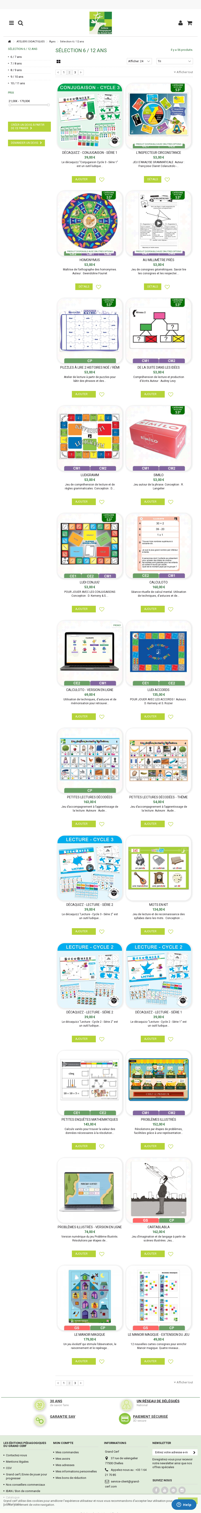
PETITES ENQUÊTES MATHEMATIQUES (90, 1119)
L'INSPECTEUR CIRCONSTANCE (158, 152)
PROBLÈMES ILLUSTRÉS (158, 1119)
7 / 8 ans (16, 63)
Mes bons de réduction (71, 1478)
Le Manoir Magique (89, 1334)
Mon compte (63, 1443)
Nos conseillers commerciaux (25, 1484)
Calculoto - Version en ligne (89, 690)
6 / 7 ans (16, 57)
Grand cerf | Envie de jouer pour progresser (26, 1476)
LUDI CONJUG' (90, 582)
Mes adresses (65, 1465)
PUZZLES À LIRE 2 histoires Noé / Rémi (90, 367)
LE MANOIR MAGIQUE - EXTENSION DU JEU (158, 1334)
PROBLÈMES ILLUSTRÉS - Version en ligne (90, 1227)
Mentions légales (17, 1461)
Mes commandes (67, 1452)
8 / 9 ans (16, 70)
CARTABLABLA (159, 1227)
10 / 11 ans (17, 83)
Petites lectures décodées (89, 797)
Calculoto (158, 582)
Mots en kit (158, 905)
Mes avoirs (63, 1458)
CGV (9, 1468)
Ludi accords (159, 690)
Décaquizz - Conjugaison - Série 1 (89, 152)
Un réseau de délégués (158, 1401)
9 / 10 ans (16, 76)
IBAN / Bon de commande (23, 1491)
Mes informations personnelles (76, 1471)
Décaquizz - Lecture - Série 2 (89, 905)
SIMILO (159, 475)
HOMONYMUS (90, 260)
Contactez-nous (16, 1455)
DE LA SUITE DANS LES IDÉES (159, 367)
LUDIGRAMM (90, 475)
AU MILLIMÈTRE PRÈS (158, 260)
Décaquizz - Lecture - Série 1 (158, 1012)
